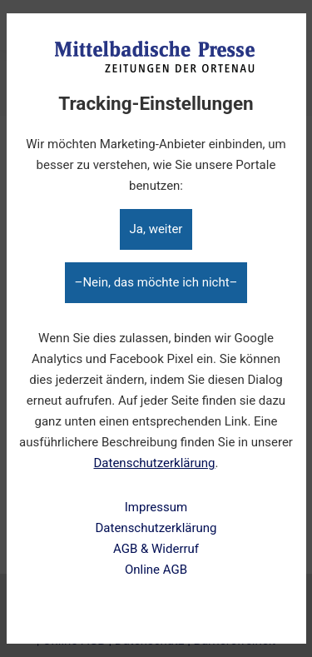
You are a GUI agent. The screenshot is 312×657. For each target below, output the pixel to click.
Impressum (156, 507)
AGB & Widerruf (156, 548)
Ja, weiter (156, 228)
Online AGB (156, 569)
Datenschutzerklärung (154, 462)
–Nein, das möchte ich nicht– (156, 282)
